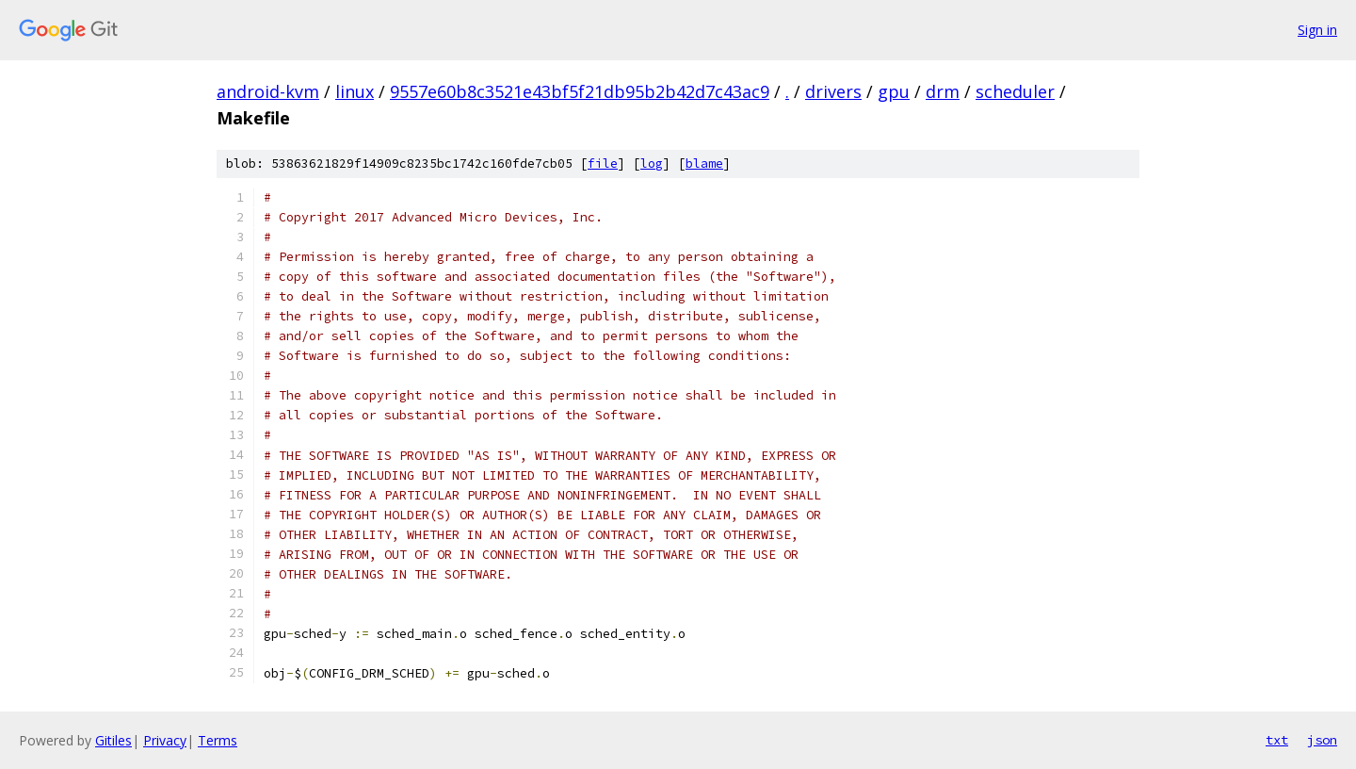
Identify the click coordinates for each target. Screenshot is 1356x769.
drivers (833, 91)
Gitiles (113, 740)
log (651, 163)
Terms (217, 740)
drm (943, 91)
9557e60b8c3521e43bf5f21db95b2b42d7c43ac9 (579, 91)
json (1322, 739)
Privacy (164, 740)
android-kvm (268, 91)
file (603, 163)
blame (704, 163)
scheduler (1015, 91)
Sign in (1317, 30)
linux (354, 91)
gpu (894, 91)
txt (1277, 739)
